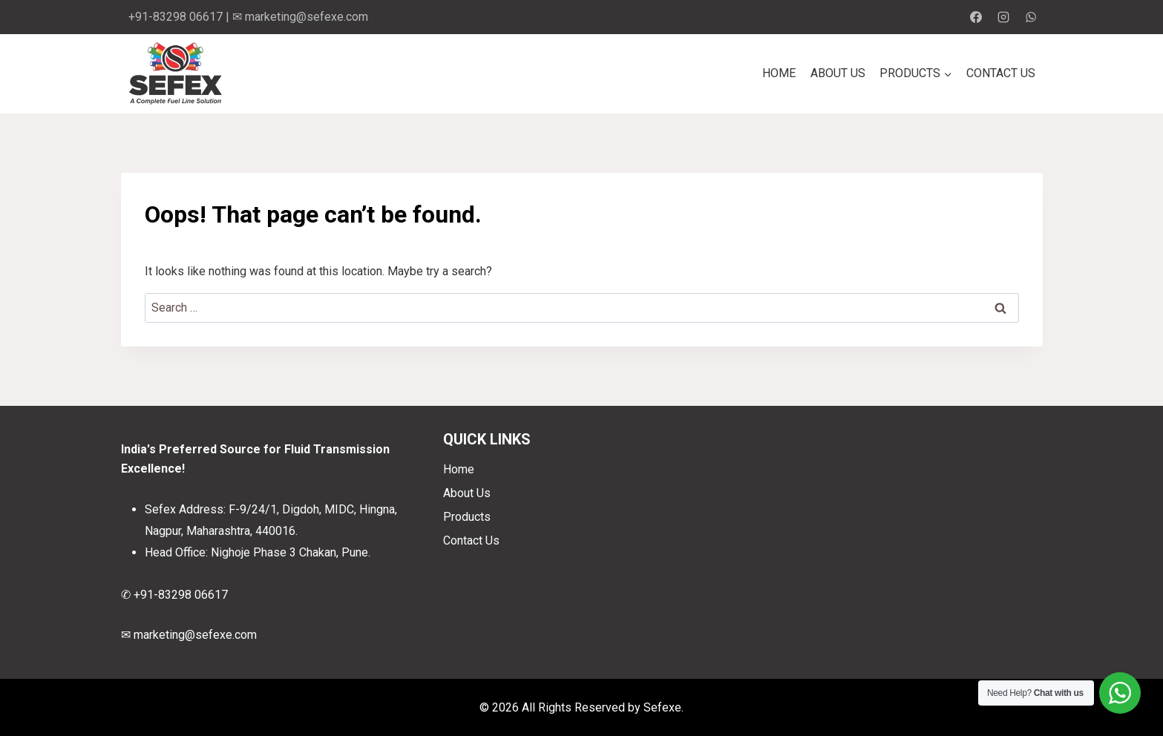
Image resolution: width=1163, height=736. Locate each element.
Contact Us (1000, 73)
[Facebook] (976, 17)
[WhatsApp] (1031, 17)
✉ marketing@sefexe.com (300, 17)
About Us (837, 73)
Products (467, 517)
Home (779, 73)
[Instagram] (1003, 17)
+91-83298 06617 (175, 17)
